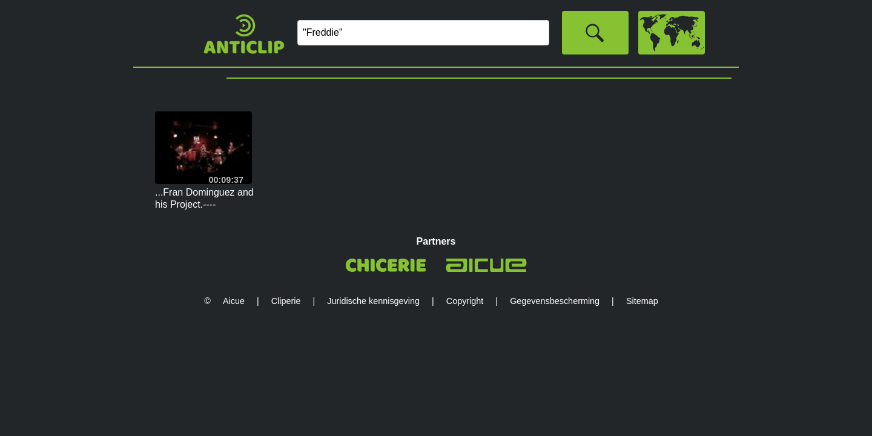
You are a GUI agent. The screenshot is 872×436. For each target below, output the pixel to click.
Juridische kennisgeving (373, 301)
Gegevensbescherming (555, 301)
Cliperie (286, 301)
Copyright (465, 301)
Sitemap (642, 301)
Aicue (234, 301)
